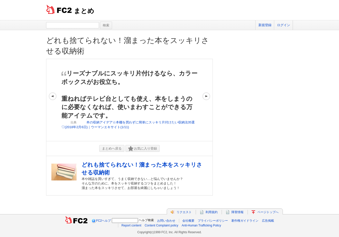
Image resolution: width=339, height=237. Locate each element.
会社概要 (188, 220)
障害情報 (237, 212)
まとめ (84, 11)
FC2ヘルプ (103, 220)
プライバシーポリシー (213, 220)
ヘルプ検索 (146, 220)
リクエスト (184, 212)
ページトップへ (268, 212)
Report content (131, 225)
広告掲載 (268, 220)
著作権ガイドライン (244, 220)
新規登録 (265, 25)
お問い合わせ (166, 220)
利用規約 (212, 212)
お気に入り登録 (142, 148)
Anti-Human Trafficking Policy (201, 225)
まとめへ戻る (112, 148)
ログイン (283, 25)
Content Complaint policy (161, 225)
